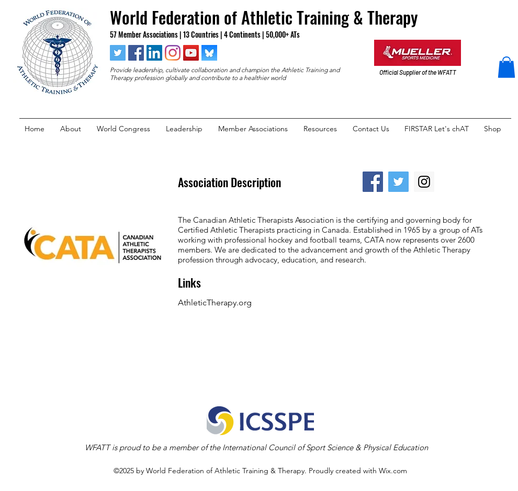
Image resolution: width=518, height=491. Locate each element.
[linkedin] (154, 53)
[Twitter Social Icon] (398, 182)
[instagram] (173, 53)
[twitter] (118, 53)
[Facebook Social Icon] (373, 182)
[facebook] (136, 53)
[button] (506, 67)
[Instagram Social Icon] (424, 182)
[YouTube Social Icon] (191, 53)
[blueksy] (209, 53)
